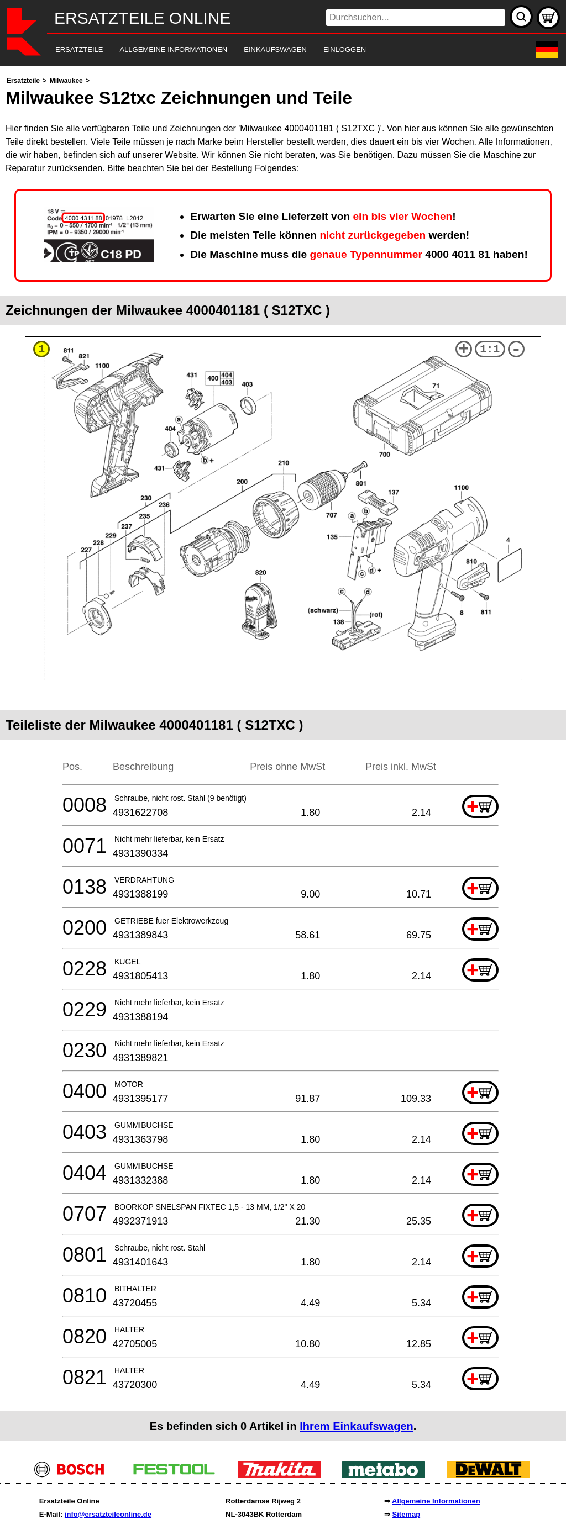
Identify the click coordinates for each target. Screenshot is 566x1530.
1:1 (490, 349)
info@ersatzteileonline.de (108, 1514)
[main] (283, 757)
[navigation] (268, 50)
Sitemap (406, 1514)
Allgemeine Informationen (436, 1501)
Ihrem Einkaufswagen (356, 1426)
